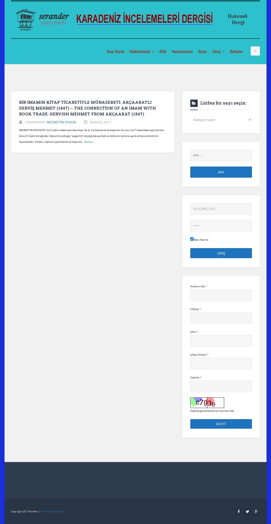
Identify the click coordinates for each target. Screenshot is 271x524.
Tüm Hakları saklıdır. (52, 511)
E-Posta (195, 309)
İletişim (236, 51)
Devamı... (89, 142)
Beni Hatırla (199, 239)
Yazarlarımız (182, 51)
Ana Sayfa (115, 51)
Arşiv (202, 51)
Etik (163, 51)
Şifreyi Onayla (199, 354)
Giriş (219, 51)
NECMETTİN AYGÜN (61, 122)
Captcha (195, 377)
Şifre (194, 332)
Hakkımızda (141, 51)
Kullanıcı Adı (198, 286)
